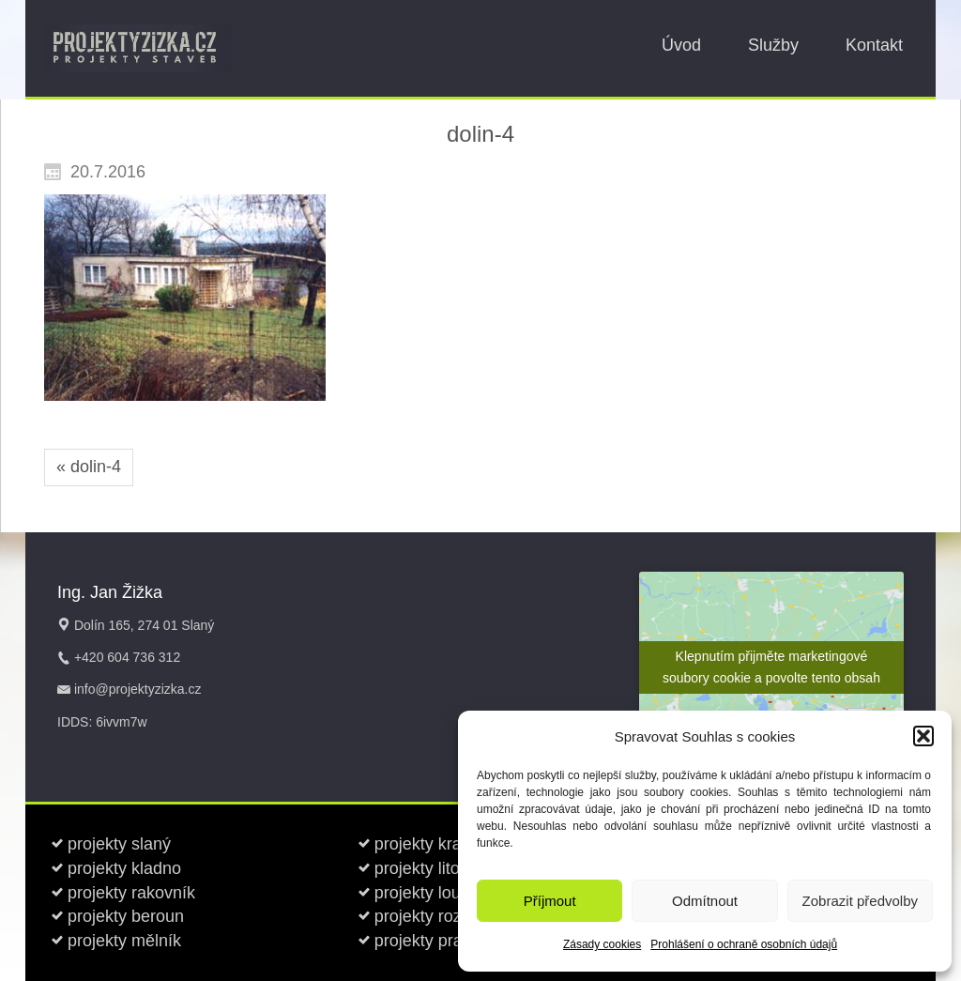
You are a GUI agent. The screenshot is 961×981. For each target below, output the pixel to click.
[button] (923, 736)
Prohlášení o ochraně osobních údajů (743, 944)
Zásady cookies (602, 944)
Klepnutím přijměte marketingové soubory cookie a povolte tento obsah (771, 667)
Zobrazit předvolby (860, 901)
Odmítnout (705, 901)
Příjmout (550, 901)
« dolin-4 (88, 466)
